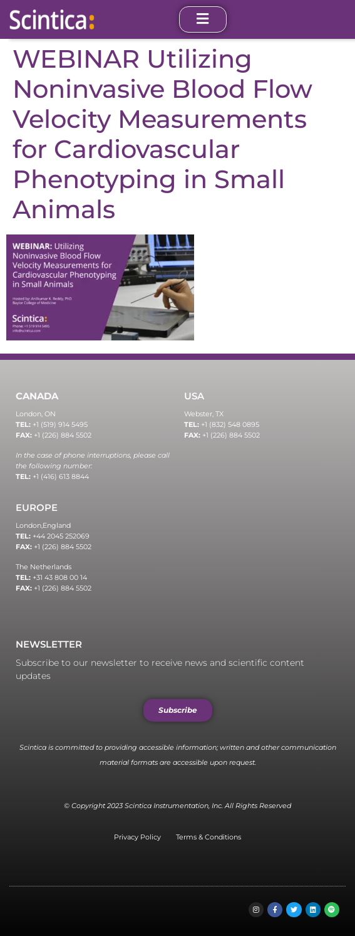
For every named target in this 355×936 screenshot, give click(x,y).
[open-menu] (203, 19)
